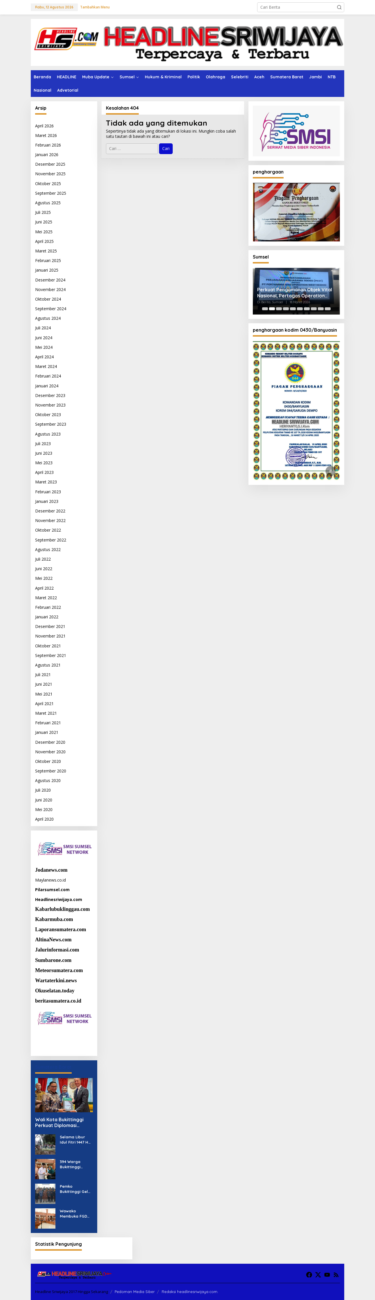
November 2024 (50, 289)
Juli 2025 (43, 212)
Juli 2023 (43, 443)
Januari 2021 (46, 732)
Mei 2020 (44, 809)
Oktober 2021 (48, 646)
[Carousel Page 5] (293, 308)
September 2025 (50, 193)
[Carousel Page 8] (314, 308)
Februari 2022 (48, 607)
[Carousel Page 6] (300, 308)
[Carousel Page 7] (307, 308)
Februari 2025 (48, 260)
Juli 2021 (43, 674)
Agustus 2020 (48, 780)
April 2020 (44, 819)
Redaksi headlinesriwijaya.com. (190, 1291)
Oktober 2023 (48, 414)
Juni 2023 (43, 453)
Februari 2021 (48, 722)
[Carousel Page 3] (279, 308)
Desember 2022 (50, 511)
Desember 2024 (50, 280)
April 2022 (44, 588)
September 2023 (50, 424)
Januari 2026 (46, 154)
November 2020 (50, 751)
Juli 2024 (43, 328)
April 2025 (44, 241)
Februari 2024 (48, 376)
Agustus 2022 (48, 549)
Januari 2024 (46, 386)
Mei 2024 (44, 347)
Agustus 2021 (48, 665)
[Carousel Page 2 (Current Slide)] (272, 308)
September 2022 (50, 540)
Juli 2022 (43, 559)
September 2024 (50, 308)
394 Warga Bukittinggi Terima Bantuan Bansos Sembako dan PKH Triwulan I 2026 (75, 1164)
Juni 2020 (43, 800)
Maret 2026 (46, 135)
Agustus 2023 (48, 434)
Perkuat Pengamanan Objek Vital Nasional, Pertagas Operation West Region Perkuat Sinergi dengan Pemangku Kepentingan (294, 293)
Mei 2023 (44, 462)
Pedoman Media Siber (135, 1291)
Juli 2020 (43, 790)
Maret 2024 (46, 366)
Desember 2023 (50, 395)
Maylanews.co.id (50, 880)
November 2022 (50, 520)
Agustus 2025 (48, 202)
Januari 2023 (46, 501)
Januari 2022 (46, 617)
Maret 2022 (46, 597)
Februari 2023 (48, 491)
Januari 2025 (46, 270)
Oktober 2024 (48, 299)
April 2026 (44, 126)
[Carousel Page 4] (286, 308)
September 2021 (50, 655)
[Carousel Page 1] (265, 308)
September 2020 (50, 771)
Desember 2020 (50, 742)
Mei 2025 (44, 231)
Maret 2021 (46, 713)
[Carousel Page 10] (328, 308)
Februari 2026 (48, 145)
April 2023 (44, 472)
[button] (339, 7)
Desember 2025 (50, 164)
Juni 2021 (43, 684)
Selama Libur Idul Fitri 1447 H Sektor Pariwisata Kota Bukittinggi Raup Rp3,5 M (76, 1140)
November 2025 (50, 173)
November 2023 (50, 405)
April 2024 (44, 357)
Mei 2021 (44, 694)
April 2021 (44, 703)
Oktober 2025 (48, 183)
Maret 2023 (46, 482)
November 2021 (50, 636)
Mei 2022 (44, 578)
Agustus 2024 (48, 318)
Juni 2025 (43, 222)
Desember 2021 (50, 626)
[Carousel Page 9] (321, 308)
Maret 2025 (46, 251)
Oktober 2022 (48, 530)
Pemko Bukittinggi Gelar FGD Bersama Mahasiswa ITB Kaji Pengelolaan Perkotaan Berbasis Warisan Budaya (76, 1189)
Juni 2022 (43, 568)
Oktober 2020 (48, 761)
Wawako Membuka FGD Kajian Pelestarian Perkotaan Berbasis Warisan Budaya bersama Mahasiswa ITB (76, 1214)
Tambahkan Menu (95, 7)
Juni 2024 (43, 337)
